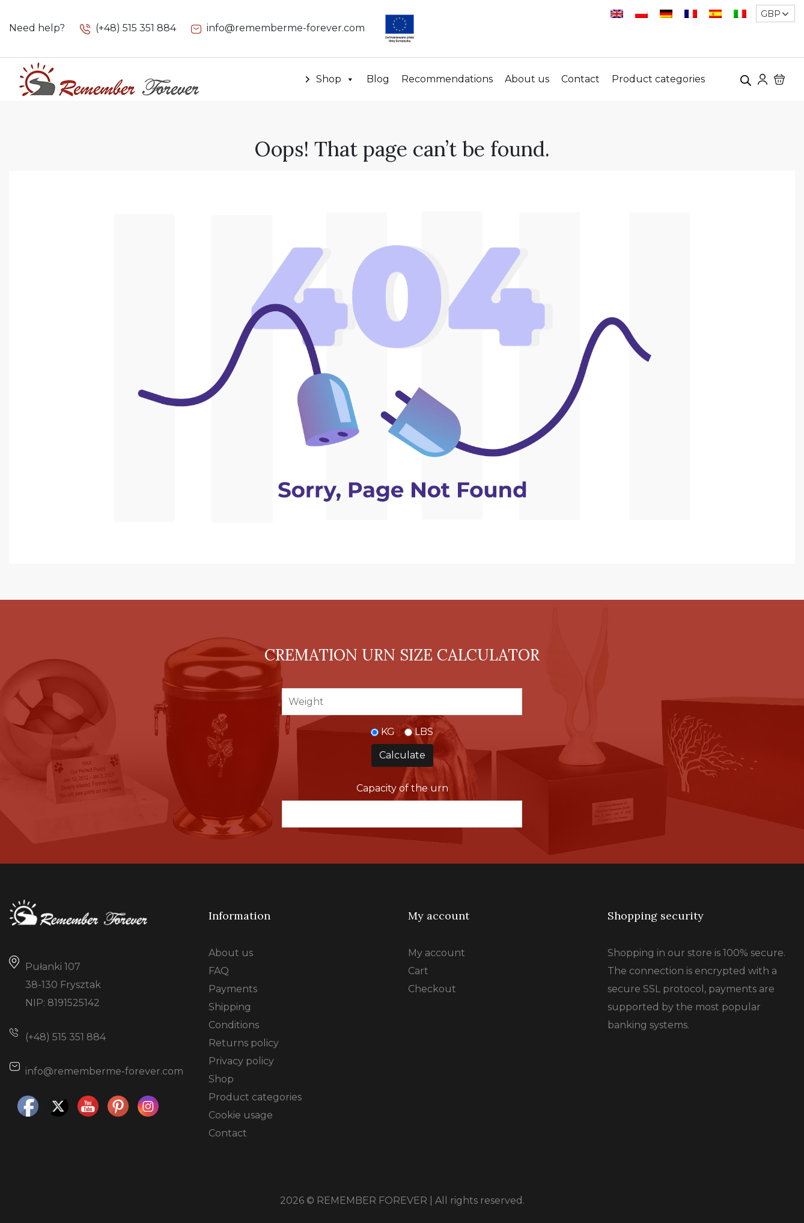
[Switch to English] (617, 13)
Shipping (230, 1007)
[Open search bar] (746, 79)
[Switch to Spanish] (715, 13)
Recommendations (447, 79)
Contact (580, 79)
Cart (418, 971)
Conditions (234, 1025)
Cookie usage (241, 1115)
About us (527, 79)
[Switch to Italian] (740, 13)
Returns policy (244, 1043)
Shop (335, 79)
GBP (771, 13)
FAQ (219, 971)
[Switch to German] (666, 13)
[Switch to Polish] (641, 13)
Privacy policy (241, 1061)
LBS (424, 731)
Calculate (402, 755)
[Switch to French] (690, 13)
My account (436, 953)
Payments (233, 989)
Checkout (432, 989)
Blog (378, 79)
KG (388, 731)
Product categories (658, 79)
